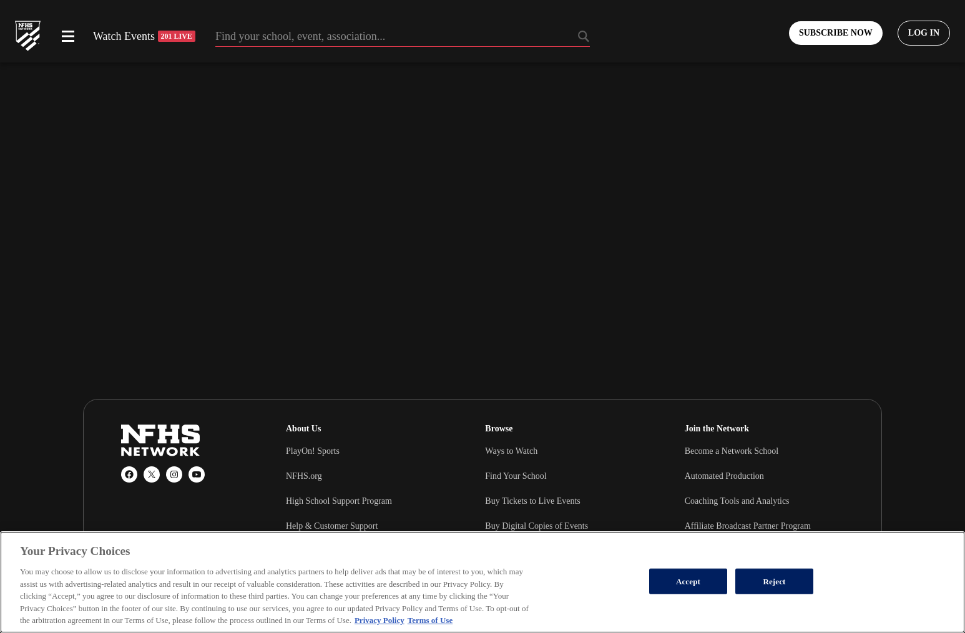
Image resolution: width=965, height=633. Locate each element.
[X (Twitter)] (152, 474)
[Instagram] (174, 474)
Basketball (304, 591)
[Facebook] (129, 474)
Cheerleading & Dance (725, 616)
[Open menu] (68, 36)
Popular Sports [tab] (149, 587)
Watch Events (144, 36)
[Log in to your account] (924, 33)
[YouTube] (197, 474)
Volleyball (303, 616)
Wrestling (702, 591)
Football (499, 591)
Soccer (497, 616)
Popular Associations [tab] (160, 625)
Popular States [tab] (148, 606)
